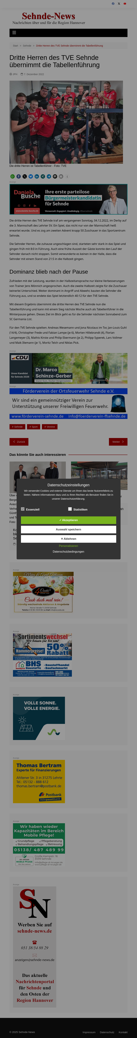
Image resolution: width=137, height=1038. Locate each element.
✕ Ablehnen (68, 538)
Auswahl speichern (68, 529)
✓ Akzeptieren (68, 520)
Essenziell (30, 509)
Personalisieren (68, 545)
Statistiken (77, 509)
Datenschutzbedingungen (68, 551)
